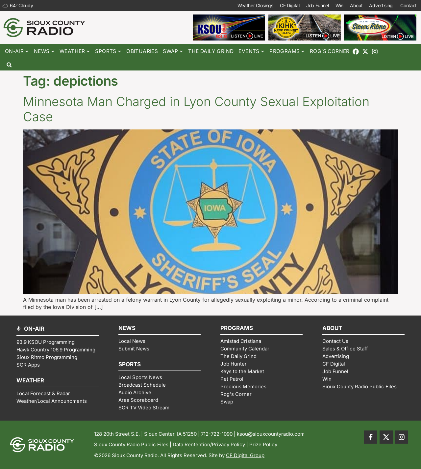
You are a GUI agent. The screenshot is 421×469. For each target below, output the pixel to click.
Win (339, 5)
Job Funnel (317, 5)
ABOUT (332, 328)
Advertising (381, 5)
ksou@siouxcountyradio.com (271, 434)
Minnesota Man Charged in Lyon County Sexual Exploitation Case (196, 109)
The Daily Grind (211, 51)
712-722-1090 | (219, 434)
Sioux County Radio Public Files (131, 444)
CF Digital (290, 5)
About (356, 5)
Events (251, 51)
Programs (287, 51)
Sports (108, 51)
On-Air (17, 51)
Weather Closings (255, 5)
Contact (409, 5)
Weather (75, 51)
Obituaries (142, 51)
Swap (173, 51)
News (44, 51)
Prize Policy (263, 444)
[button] (9, 64)
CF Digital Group (245, 455)
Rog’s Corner (330, 51)
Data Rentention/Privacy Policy (209, 444)
